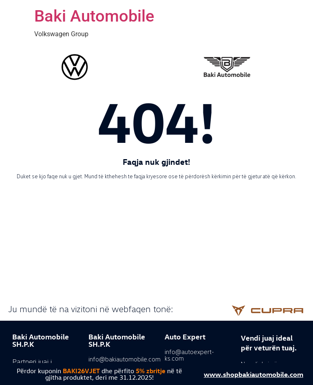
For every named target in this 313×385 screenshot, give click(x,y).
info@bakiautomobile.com (124, 359)
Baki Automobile (94, 16)
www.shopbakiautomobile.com (253, 374)
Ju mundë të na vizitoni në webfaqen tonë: (90, 308)
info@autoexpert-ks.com (189, 355)
